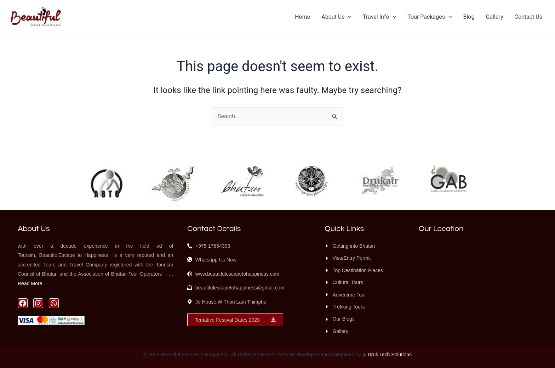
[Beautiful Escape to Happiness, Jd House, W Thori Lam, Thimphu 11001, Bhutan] (478, 284)
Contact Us (528, 16)
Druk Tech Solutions (389, 354)
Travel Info (379, 17)
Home (302, 16)
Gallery (494, 16)
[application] (347, 17)
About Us (336, 17)
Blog (469, 16)
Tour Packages (429, 17)
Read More (30, 283)
